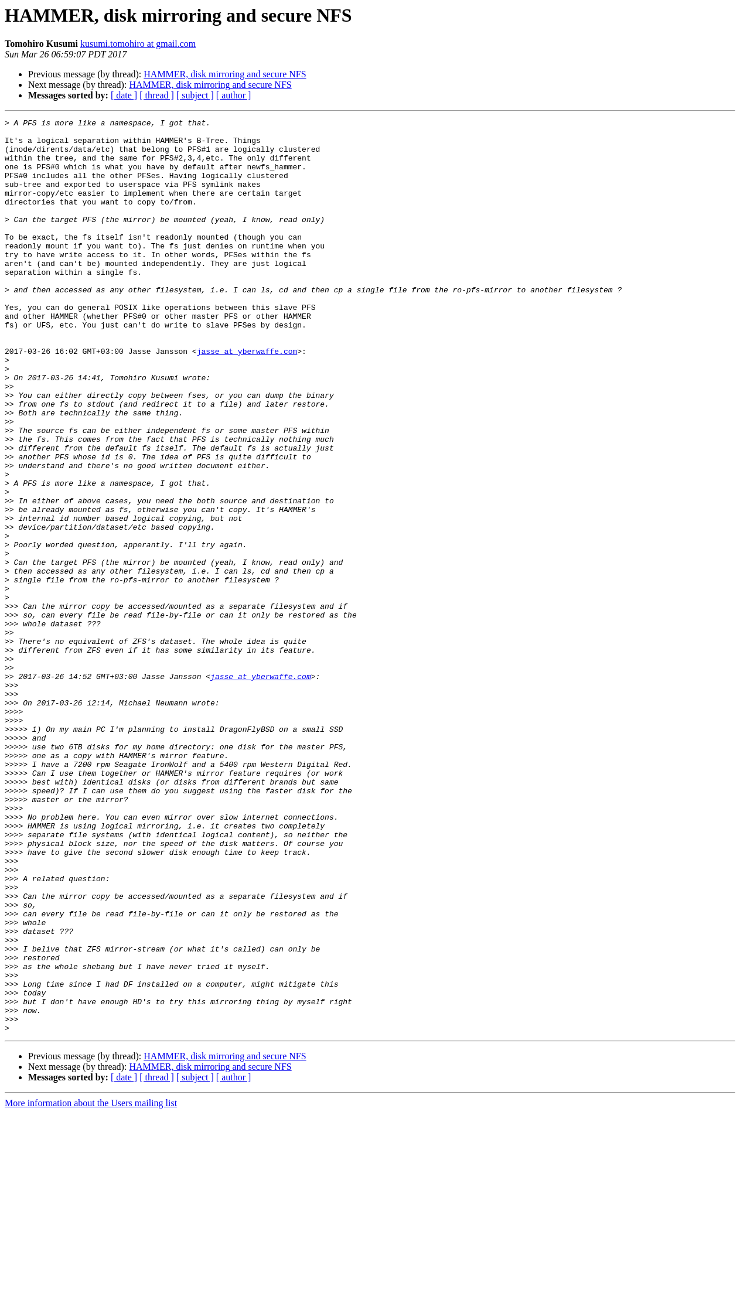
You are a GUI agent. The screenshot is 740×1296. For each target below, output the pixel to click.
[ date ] (124, 95)
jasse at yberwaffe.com (247, 398)
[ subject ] (195, 95)
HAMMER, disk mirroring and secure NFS (225, 74)
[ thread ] (156, 95)
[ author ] (233, 95)
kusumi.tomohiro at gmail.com (138, 44)
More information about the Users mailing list (91, 1286)
